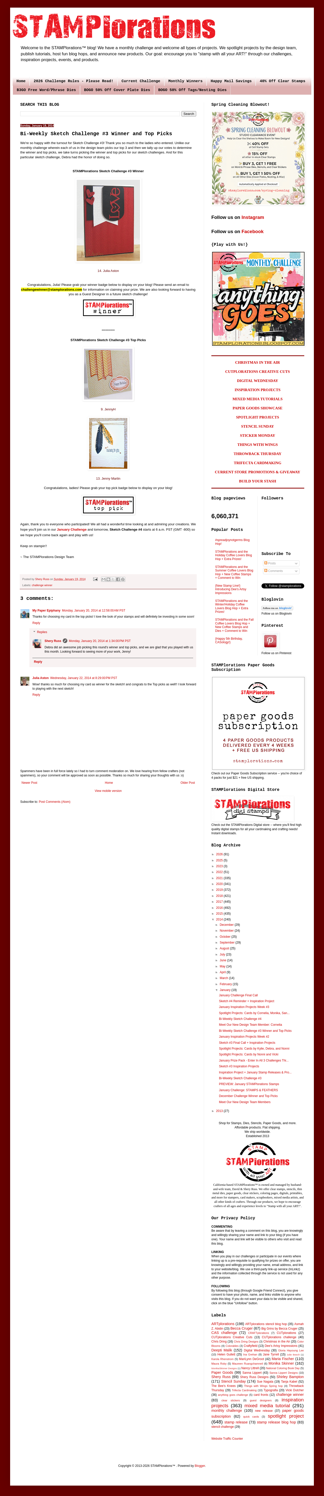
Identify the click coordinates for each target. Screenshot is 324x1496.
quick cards (251, 1416)
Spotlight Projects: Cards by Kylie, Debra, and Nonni (254, 1048)
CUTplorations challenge (279, 1337)
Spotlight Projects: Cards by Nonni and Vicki (248, 1054)
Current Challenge (141, 81)
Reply (36, 623)
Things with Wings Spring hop (263, 1385)
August (225, 948)
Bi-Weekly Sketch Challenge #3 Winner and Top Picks (255, 1031)
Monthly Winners (185, 81)
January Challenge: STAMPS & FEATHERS (248, 1090)
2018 (220, 896)
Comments (273, 571)
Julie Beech (293, 1354)
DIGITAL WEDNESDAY (257, 381)
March (224, 978)
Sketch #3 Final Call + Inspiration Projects (247, 1043)
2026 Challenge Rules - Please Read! (73, 81)
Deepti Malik (221, 1350)
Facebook (252, 231)
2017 (220, 901)
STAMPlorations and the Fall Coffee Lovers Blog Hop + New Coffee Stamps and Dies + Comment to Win (234, 625)
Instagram (252, 217)
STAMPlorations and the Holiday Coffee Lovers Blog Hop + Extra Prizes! (233, 555)
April (223, 972)
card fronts (261, 1395)
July (223, 954)
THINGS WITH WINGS (257, 445)
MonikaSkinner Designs (224, 1368)
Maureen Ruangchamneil (247, 1363)
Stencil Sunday (233, 1381)
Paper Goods (222, 1372)
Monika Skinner (281, 1363)
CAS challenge (224, 1333)
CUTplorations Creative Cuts (231, 1337)
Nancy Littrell (250, 1368)
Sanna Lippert (252, 1373)
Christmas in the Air (277, 1341)
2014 (220, 919)
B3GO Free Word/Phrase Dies (46, 90)
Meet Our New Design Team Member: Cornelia (250, 1025)
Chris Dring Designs (246, 1341)
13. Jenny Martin (108, 478)
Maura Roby (219, 1363)
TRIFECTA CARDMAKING (257, 463)
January (225, 990)
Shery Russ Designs (254, 1377)
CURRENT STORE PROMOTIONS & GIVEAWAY (257, 472)
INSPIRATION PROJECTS (257, 390)
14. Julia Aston (108, 271)
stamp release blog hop (276, 1422)
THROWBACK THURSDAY (257, 454)
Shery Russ (53, 641)
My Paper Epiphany (46, 610)
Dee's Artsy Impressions (281, 1346)
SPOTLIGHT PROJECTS (257, 417)
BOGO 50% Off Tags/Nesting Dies (192, 90)
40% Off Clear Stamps (282, 81)
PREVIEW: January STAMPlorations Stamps (249, 1084)
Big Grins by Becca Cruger (279, 1328)
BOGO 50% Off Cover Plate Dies (117, 90)
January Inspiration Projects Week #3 (244, 1007)
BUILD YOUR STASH (257, 481)
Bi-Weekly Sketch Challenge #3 (240, 1078)
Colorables (232, 1345)
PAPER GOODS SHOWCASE (257, 408)
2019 (220, 890)
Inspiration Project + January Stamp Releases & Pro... (255, 1072)
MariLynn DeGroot (251, 1359)
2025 (220, 860)
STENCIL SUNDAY (257, 426)
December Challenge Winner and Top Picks (248, 1096)
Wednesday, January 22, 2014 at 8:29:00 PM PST (83, 678)
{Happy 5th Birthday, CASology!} (229, 640)
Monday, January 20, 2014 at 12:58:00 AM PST (93, 610)
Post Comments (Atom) (54, 802)
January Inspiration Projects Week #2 (244, 1036)
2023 (220, 866)
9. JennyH (108, 409)
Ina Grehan (250, 1354)
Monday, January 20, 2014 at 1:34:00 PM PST (100, 641)
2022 (220, 872)
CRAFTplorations (258, 1332)
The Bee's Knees (223, 1386)
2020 (220, 884)
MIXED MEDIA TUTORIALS (258, 399)
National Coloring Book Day (283, 1368)
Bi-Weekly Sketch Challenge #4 (240, 1019)
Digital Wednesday (257, 1350)
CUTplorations (286, 1333)
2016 (220, 908)
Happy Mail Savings (231, 81)
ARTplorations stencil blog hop (266, 1324)
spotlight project (286, 1416)
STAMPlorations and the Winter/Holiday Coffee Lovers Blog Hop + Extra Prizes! (231, 606)
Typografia (271, 1390)
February (226, 984)
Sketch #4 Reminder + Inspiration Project (246, 1001)
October (225, 936)
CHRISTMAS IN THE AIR (257, 362)
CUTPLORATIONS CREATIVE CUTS (257, 372)
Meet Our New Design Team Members (245, 1102)
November (227, 930)
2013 (220, 1111)
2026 (220, 854)
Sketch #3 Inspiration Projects (239, 1066)
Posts (270, 563)
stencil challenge (222, 1427)
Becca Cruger (241, 1328)
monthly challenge (226, 1410)
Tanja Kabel (289, 1381)
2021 (220, 878)
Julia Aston (40, 678)
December (227, 925)
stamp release (236, 1422)
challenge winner (42, 585)
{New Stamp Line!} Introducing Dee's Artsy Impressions (230, 589)
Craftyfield (250, 1346)
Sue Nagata (265, 1381)
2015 (220, 913)
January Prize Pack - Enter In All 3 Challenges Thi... (254, 1060)
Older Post (187, 783)
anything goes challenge (233, 1394)
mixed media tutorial (267, 1405)
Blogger (200, 1466)
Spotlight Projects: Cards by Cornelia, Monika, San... (254, 1013)
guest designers (261, 1400)
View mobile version (108, 791)
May (223, 966)
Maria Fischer (283, 1359)
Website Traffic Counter (227, 1438)
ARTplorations (222, 1324)
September (227, 942)
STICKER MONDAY (257, 435)
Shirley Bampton (290, 1377)
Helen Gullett (226, 1354)
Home (21, 81)
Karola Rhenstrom (222, 1359)
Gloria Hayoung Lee (291, 1350)
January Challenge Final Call (238, 995)
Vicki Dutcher (295, 1390)
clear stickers (230, 1400)
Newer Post (29, 783)
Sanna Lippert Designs (283, 1372)
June (223, 960)
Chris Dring (219, 1341)
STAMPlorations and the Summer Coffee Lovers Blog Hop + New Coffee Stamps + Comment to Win (234, 572)
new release (264, 1411)
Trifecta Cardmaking (244, 1390)
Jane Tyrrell (271, 1354)
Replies (42, 632)
